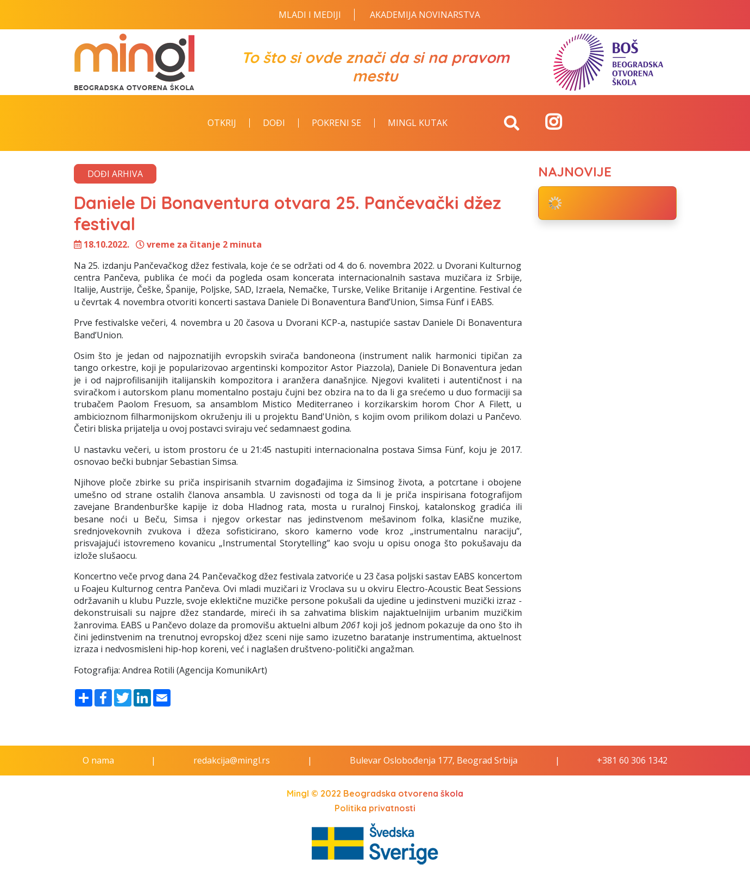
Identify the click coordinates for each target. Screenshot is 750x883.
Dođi (274, 123)
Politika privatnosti (375, 808)
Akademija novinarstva (425, 15)
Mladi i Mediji (310, 15)
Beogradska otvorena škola (403, 793)
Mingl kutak (418, 123)
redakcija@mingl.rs (231, 760)
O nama (98, 760)
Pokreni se (336, 123)
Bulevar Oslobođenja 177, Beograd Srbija (434, 760)
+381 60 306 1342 (632, 760)
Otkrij (221, 123)
